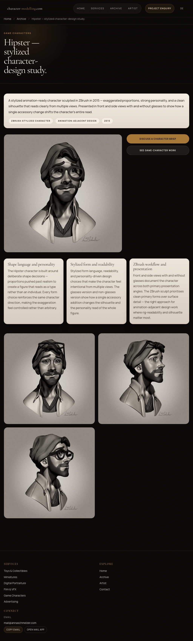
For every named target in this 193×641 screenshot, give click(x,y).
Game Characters (15, 595)
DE (182, 8)
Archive (116, 8)
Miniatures (10, 577)
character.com (24, 8)
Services (97, 8)
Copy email (13, 629)
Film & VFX (10, 589)
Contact (105, 589)
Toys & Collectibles (15, 571)
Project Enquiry (159, 8)
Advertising (11, 601)
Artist (133, 8)
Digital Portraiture (15, 583)
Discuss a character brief (157, 138)
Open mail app (35, 629)
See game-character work (158, 150)
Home (81, 8)
